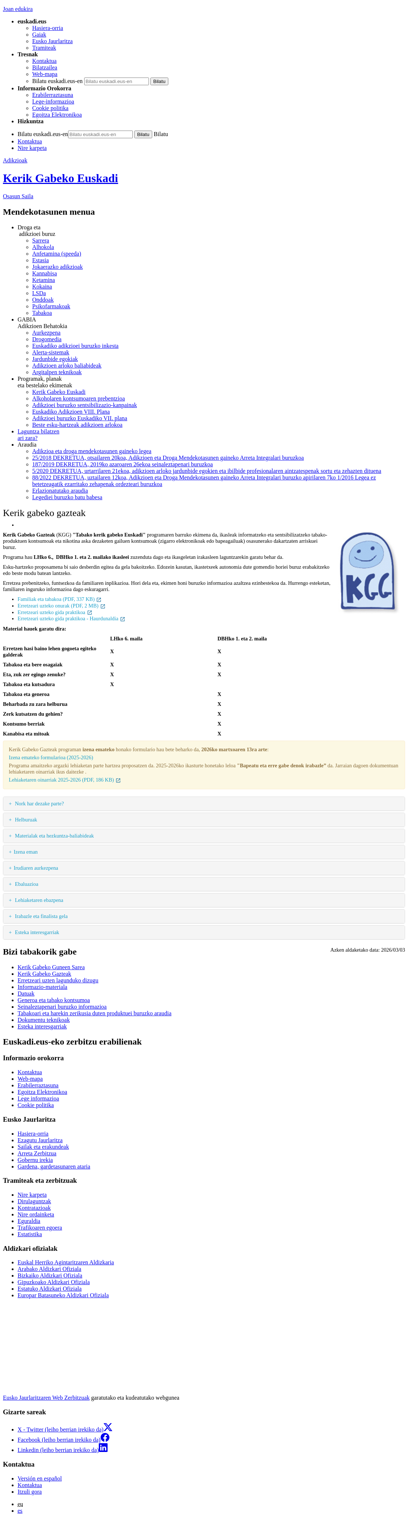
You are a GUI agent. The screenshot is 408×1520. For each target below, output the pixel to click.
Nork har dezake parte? (39, 803)
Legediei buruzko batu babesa (67, 497)
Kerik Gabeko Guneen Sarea (51, 967)
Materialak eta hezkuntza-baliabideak (54, 836)
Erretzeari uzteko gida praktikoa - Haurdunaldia (72, 618)
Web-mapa (44, 74)
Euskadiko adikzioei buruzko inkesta (75, 346)
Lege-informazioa (53, 101)
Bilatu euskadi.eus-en (57, 81)
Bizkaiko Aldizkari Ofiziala (50, 1275)
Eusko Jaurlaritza (52, 41)
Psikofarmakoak (51, 306)
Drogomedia (46, 339)
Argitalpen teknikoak (57, 372)
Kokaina (42, 286)
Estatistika (30, 1234)
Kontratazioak (34, 1208)
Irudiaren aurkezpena (36, 868)
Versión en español (40, 1478)
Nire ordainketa (36, 1214)
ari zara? (211, 434)
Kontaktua (44, 61)
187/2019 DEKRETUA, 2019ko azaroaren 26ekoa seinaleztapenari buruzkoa (122, 464)
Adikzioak (15, 160)
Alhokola (43, 247)
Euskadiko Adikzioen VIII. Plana (71, 412)
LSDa (39, 293)
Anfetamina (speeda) (56, 254)
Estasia (40, 260)
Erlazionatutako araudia (60, 491)
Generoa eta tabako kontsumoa (54, 1000)
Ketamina (43, 280)
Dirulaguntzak (34, 1201)
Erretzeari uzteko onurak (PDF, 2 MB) (62, 606)
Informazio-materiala (42, 987)
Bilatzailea (44, 67)
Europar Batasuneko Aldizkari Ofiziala (63, 1295)
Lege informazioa (38, 1098)
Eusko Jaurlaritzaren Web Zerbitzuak (46, 1398)
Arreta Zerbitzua (37, 1153)
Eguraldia (29, 1221)
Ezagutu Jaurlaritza (40, 1140)
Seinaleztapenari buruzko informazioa (62, 1007)
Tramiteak (44, 48)
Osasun (18, 196)
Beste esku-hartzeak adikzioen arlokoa (77, 425)
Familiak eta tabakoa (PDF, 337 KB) (60, 599)
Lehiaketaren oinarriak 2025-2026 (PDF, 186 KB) (65, 780)
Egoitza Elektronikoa (57, 115)
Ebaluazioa (26, 884)
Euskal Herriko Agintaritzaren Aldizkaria (66, 1262)
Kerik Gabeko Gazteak (44, 974)
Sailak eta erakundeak (43, 1147)
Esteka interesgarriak (36, 932)
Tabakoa (42, 313)
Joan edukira (18, 9)
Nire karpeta (32, 148)
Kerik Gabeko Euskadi (60, 178)
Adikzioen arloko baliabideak (66, 365)
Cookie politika (50, 108)
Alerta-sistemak (50, 352)
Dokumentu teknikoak (44, 1020)
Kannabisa (44, 273)
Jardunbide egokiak (55, 359)
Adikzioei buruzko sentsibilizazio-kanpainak (84, 405)
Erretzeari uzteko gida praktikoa (55, 612)
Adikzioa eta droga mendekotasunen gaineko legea (91, 451)
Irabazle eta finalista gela (41, 916)
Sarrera (40, 240)
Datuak (26, 993)
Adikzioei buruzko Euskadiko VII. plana (79, 418)
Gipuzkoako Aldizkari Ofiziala (54, 1282)
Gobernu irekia (35, 1160)
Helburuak (25, 820)
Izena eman (26, 852)
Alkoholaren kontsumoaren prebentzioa (78, 398)
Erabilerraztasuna (52, 95)
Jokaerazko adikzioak (57, 267)
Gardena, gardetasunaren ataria (54, 1166)
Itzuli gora (30, 1492)
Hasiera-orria (47, 28)
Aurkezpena (46, 333)
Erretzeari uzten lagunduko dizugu (58, 980)
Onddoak (43, 300)
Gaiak (39, 34)
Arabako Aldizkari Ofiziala (49, 1269)
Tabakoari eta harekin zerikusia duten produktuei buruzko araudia (94, 1013)
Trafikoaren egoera (40, 1227)
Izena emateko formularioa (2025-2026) (51, 757)
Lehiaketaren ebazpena (38, 900)
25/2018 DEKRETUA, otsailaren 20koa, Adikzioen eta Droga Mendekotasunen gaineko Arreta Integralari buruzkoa (168, 458)
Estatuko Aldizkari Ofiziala (50, 1289)
